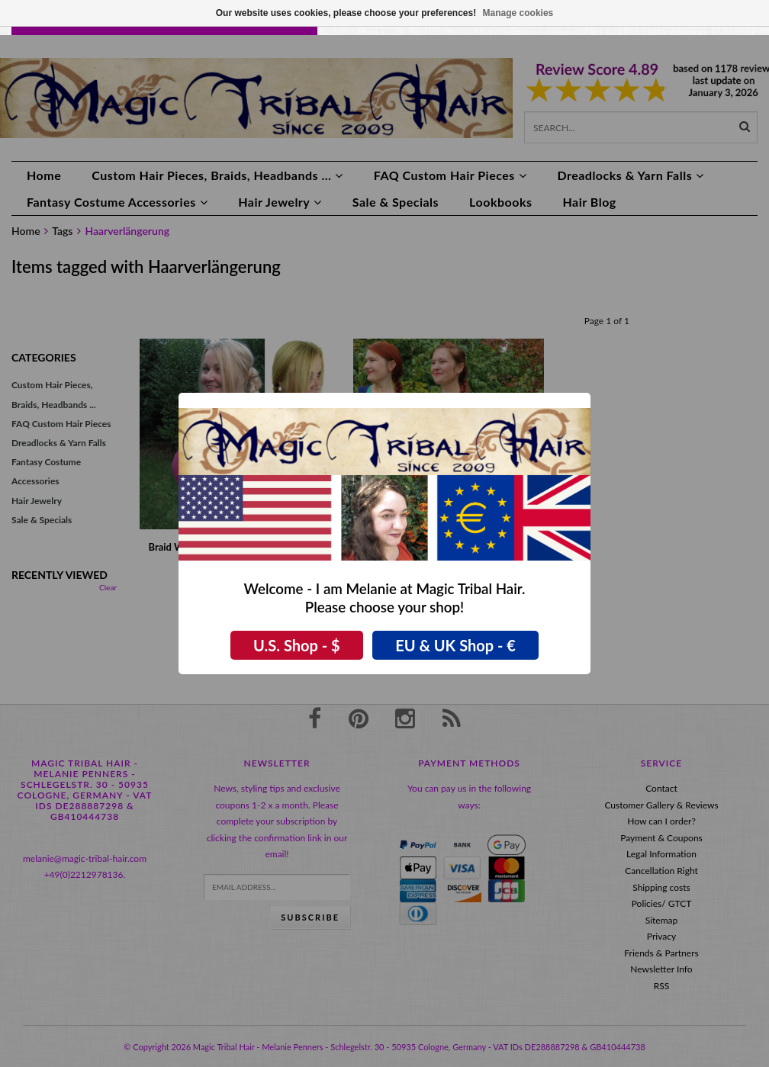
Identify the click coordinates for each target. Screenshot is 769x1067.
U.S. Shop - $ (296, 645)
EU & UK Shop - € (455, 645)
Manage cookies (518, 13)
